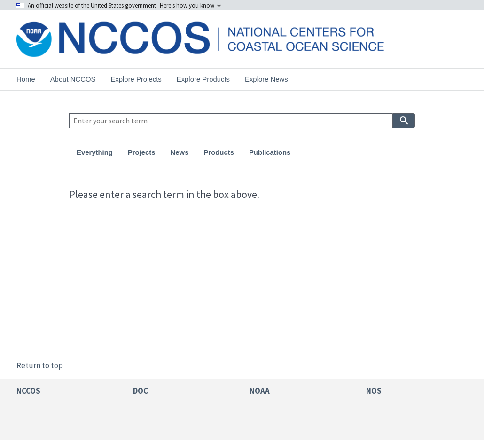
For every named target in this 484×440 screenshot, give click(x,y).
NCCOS (28, 391)
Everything (95, 152)
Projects (142, 152)
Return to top (39, 365)
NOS (374, 391)
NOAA (260, 391)
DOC (140, 391)
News (180, 152)
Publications (269, 152)
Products (218, 152)
